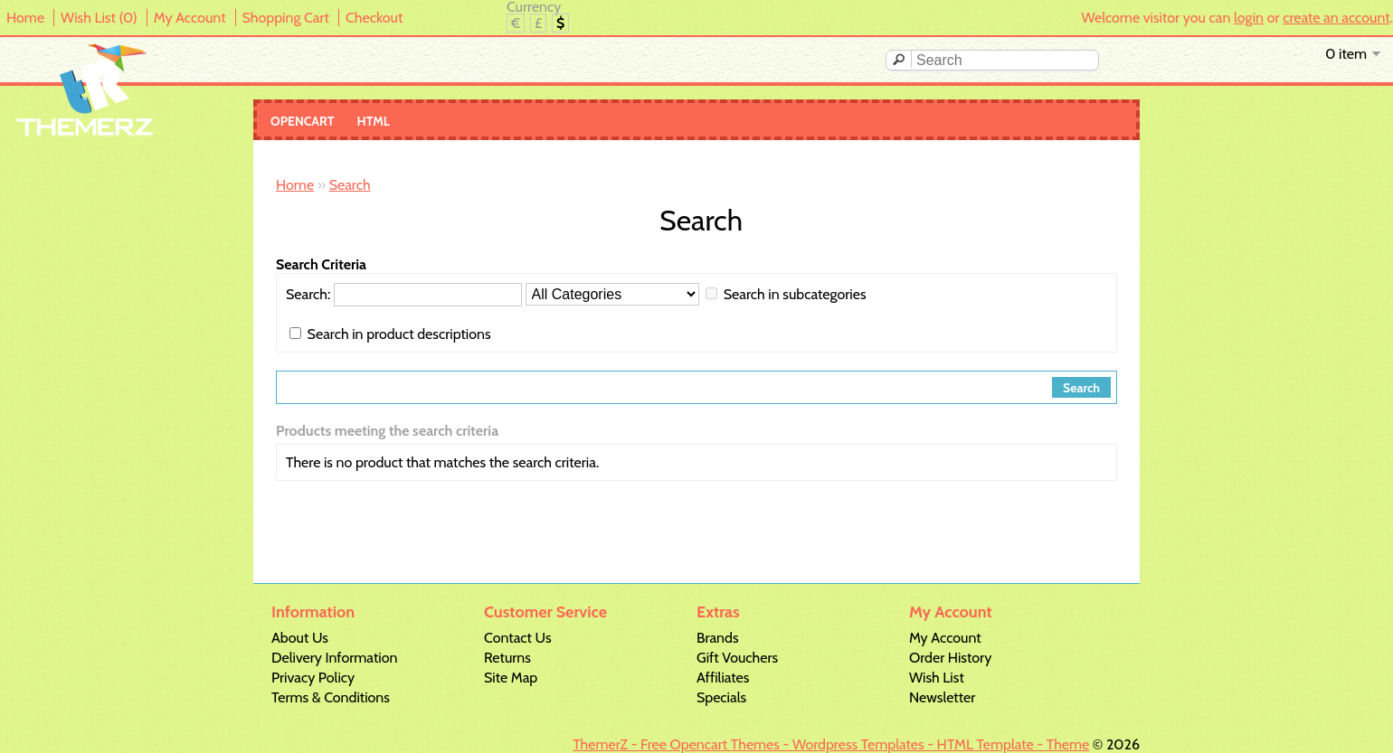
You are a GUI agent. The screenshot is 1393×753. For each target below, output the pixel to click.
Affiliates (722, 677)
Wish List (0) (99, 17)
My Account (190, 17)
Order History (950, 657)
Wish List (936, 677)
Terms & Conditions (330, 697)
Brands (717, 637)
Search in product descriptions (399, 334)
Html (373, 121)
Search (350, 184)
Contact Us (518, 637)
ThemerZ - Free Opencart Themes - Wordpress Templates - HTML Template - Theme (831, 744)
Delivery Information (334, 657)
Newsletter (942, 697)
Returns (507, 657)
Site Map (510, 677)
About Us (299, 637)
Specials (721, 697)
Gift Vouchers (737, 657)
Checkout (374, 17)
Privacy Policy (313, 677)
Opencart (302, 121)
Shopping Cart (285, 17)
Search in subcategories (795, 294)
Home (25, 17)
